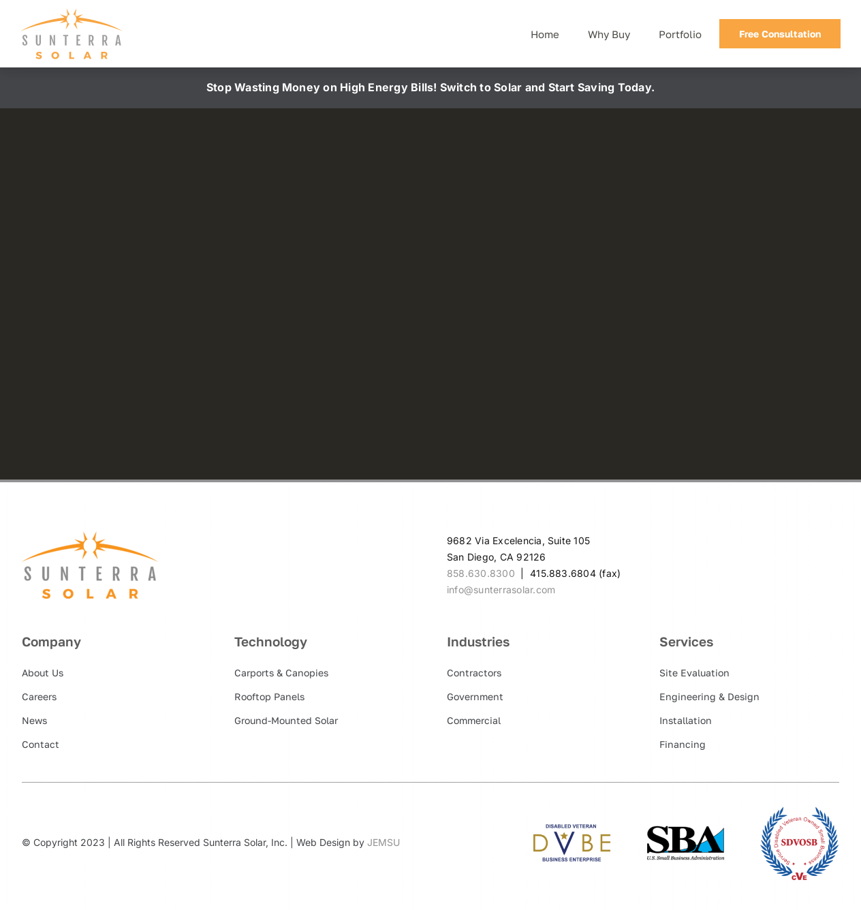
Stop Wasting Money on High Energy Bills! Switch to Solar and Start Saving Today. (430, 87)
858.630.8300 (481, 573)
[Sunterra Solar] (71, 13)
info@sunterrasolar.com (501, 589)
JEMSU (383, 842)
